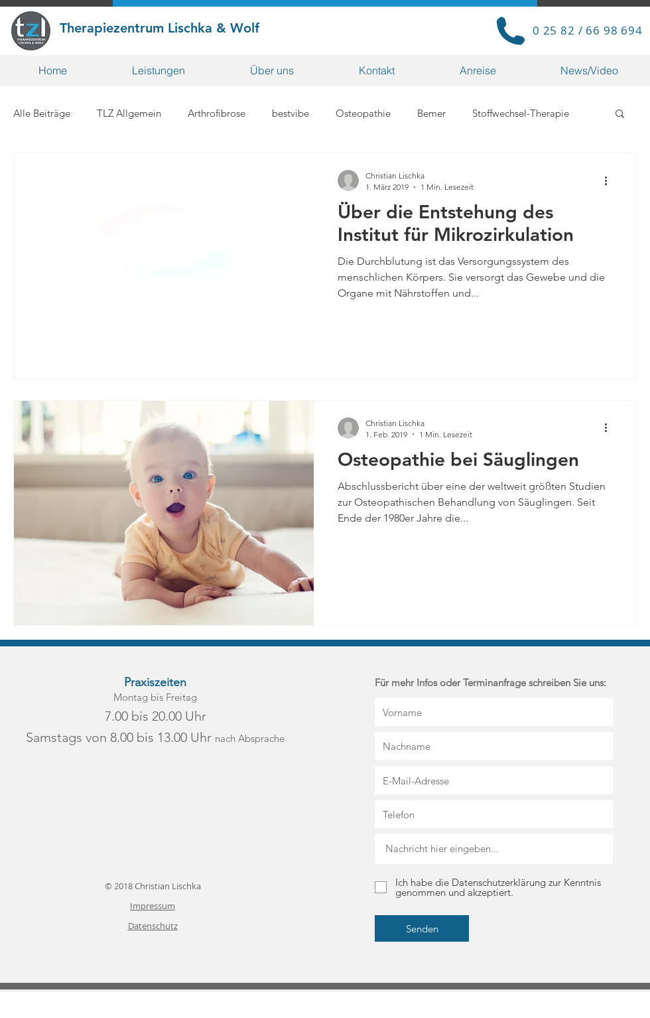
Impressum (152, 906)
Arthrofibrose (216, 113)
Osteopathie (363, 113)
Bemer (431, 113)
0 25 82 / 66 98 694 (588, 30)
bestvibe (290, 113)
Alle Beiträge (41, 113)
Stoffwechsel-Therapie (520, 113)
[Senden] (422, 928)
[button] (158, 71)
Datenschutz (153, 926)
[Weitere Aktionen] (610, 180)
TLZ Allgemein (129, 113)
